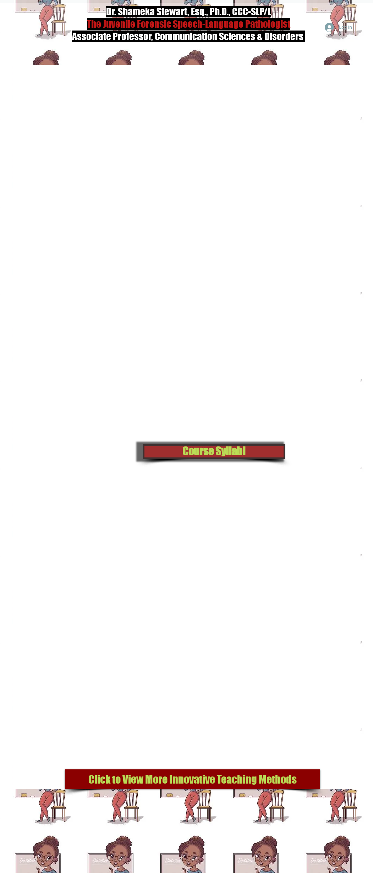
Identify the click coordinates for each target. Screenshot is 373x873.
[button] (214, 451)
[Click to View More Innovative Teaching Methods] (192, 779)
